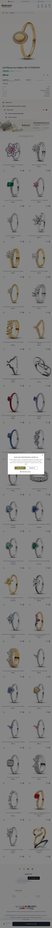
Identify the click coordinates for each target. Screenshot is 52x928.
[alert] (26, 464)
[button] (26, 471)
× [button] (42, 455)
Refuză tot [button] (32, 468)
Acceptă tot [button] (20, 468)
